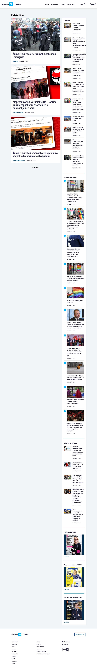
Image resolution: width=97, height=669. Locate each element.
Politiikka (15, 112)
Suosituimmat (55, 4)
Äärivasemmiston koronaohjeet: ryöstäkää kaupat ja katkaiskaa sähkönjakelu (35, 155)
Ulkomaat (15, 61)
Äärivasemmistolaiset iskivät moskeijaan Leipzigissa (34, 56)
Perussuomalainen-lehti (43, 654)
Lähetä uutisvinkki (41, 651)
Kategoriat (71, 4)
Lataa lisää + (35, 167)
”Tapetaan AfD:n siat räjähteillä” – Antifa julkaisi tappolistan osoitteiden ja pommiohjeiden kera (34, 105)
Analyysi (14, 649)
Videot (63, 4)
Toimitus (39, 649)
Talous (13, 646)
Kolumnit (14, 661)
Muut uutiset (21, 160)
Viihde (13, 663)
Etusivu (47, 4)
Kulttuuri (14, 656)
